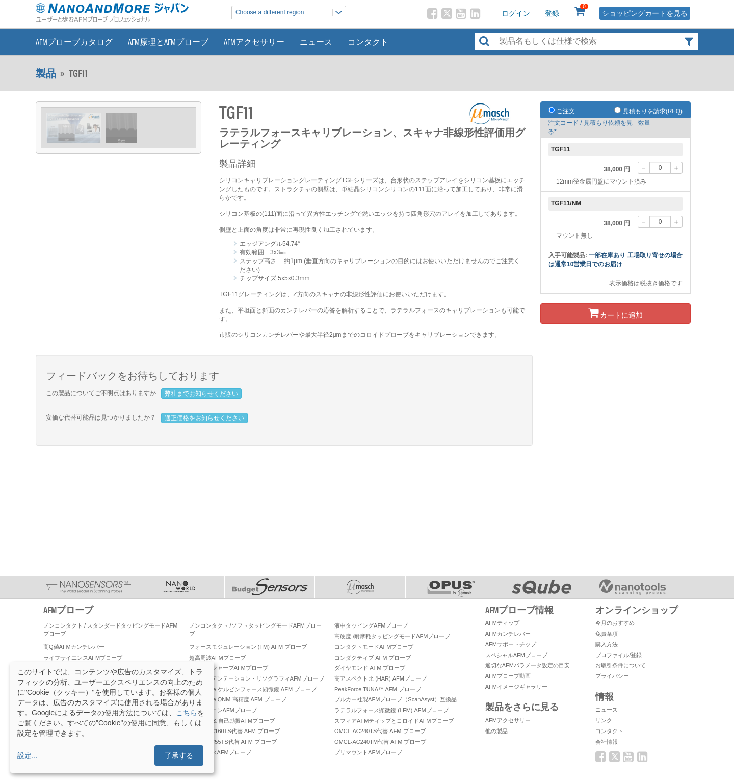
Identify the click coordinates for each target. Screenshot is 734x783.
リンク (603, 720)
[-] (644, 168)
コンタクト (368, 41)
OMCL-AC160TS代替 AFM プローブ (234, 731)
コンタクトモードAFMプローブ (373, 647)
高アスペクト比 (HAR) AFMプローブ (380, 678)
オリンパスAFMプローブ (220, 752)
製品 (46, 73)
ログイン (516, 13)
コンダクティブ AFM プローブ (372, 658)
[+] (676, 168)
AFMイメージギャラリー (516, 687)
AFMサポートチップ (510, 644)
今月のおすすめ (615, 623)
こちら (186, 713)
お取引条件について (620, 665)
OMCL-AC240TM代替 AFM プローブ (380, 742)
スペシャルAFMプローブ (516, 655)
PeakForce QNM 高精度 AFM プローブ (237, 699)
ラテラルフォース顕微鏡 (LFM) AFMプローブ (391, 710)
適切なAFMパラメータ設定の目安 (527, 665)
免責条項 (606, 634)
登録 (552, 13)
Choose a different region (290, 12)
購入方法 (606, 644)
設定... (27, 755)
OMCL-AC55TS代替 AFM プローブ (233, 742)
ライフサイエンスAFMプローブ (82, 658)
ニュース (316, 41)
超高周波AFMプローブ (217, 658)
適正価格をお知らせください (204, 418)
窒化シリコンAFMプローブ (223, 710)
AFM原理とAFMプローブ (168, 41)
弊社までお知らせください (201, 393)
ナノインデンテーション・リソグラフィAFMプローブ (256, 678)
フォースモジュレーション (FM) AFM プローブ (248, 647)
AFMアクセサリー (254, 41)
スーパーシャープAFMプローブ (228, 668)
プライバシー (612, 676)
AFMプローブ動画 (508, 676)
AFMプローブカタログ (74, 41)
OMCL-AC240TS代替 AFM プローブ (379, 731)
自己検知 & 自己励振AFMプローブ (232, 721)
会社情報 (606, 742)
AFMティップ (502, 623)
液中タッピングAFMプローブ (371, 625)
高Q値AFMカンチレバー (73, 647)
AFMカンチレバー (508, 634)
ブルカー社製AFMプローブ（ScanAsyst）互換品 (395, 699)
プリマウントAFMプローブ (368, 752)
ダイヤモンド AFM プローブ (369, 668)
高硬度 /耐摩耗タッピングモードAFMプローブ (392, 636)
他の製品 (496, 731)
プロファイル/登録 (618, 655)
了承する (179, 755)
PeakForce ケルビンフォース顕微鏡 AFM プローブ (253, 689)
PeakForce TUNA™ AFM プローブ (377, 689)
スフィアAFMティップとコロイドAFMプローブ (393, 721)
